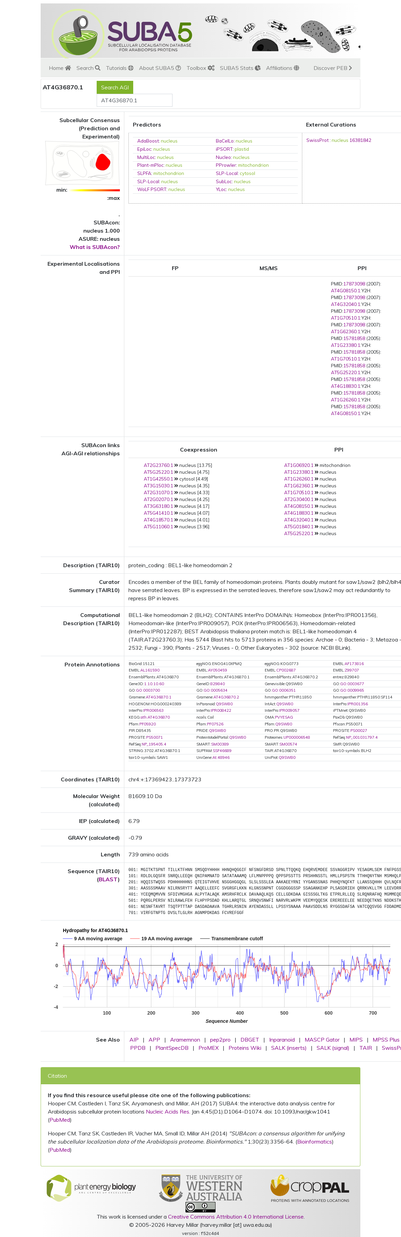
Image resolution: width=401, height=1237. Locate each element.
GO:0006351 (284, 690)
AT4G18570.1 (158, 519)
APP (154, 1039)
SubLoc (224, 181)
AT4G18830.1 (345, 386)
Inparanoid (282, 1039)
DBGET (249, 1039)
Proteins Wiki (245, 1047)
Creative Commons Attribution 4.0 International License (236, 1216)
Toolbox (200, 67)
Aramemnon (185, 1039)
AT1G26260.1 (345, 399)
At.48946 (221, 757)
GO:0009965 (352, 690)
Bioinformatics (314, 1141)
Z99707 (352, 670)
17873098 (354, 283)
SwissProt (317, 140)
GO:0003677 (352, 683)
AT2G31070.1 (158, 492)
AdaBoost (148, 141)
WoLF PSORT (151, 189)
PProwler (226, 165)
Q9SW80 (224, 704)
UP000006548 (297, 737)
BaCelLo (225, 141)
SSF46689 (222, 750)
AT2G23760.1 (158, 465)
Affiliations (282, 67)
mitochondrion (253, 165)
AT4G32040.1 (345, 304)
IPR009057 (289, 710)
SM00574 (288, 744)
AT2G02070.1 (158, 499)
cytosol (247, 173)
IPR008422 (221, 710)
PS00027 (358, 730)
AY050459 (217, 670)
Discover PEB (333, 67)
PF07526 (215, 724)
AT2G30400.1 (299, 499)
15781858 (354, 338)
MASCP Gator (322, 1039)
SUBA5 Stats (240, 67)
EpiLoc (144, 149)
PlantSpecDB (172, 1047)
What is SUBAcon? (95, 247)
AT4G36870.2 (226, 697)
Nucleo (223, 157)
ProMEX (208, 1047)
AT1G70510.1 (345, 318)
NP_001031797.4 (362, 737)
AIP (134, 1039)
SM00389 (220, 744)
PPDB (138, 1047)
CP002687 (286, 670)
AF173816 (354, 663)
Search (88, 67)
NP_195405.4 (154, 744)
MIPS (356, 1039)
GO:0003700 (148, 690)
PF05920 (147, 724)
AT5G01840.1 (299, 526)
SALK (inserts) (289, 1047)
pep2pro (220, 1039)
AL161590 (150, 670)
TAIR (365, 1047)
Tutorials (120, 67)
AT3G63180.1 (158, 506)
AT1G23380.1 (345, 345)
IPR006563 (153, 710)
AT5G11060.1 (158, 526)
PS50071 (154, 737)
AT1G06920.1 (299, 465)
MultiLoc (146, 157)
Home (60, 67)
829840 (217, 683)
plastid (242, 149)
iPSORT (224, 149)
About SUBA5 (160, 67)
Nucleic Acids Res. (168, 1111)
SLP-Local (227, 173)
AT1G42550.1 (158, 479)
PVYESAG (284, 717)
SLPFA (144, 173)
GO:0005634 (215, 690)
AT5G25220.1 (345, 372)
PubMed (60, 1119)
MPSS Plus (386, 1039)
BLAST (108, 879)
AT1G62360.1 (345, 331)
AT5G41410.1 (158, 513)
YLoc (221, 189)
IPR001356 (357, 704)
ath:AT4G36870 (155, 717)
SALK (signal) (333, 1047)
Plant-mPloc (150, 165)
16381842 (360, 140)
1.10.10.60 (154, 683)
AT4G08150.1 (345, 290)
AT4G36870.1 (158, 697)
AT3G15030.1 (158, 485)
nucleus (169, 141)
